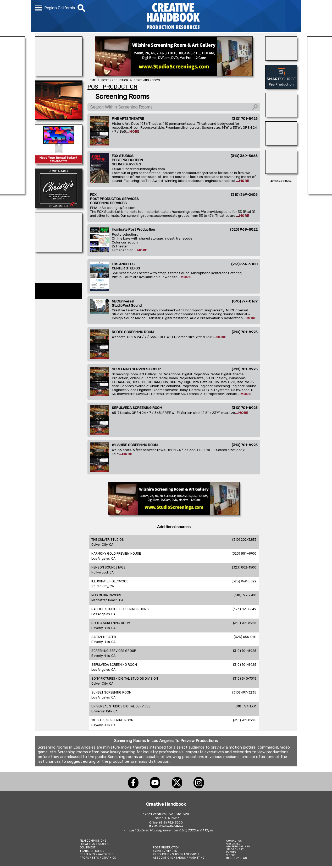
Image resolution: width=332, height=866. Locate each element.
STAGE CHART (235, 849)
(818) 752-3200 (171, 822)
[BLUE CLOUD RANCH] (58, 250)
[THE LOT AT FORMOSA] (281, 59)
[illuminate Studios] (58, 74)
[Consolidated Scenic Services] (281, 115)
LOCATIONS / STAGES (94, 844)
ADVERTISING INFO (238, 846)
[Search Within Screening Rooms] (173, 107)
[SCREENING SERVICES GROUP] (58, 118)
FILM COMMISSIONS (93, 840)
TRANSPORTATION (92, 851)
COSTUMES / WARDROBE (96, 854)
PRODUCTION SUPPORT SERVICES (176, 854)
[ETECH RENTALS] (58, 162)
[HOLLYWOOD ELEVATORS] (281, 144)
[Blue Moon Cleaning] (281, 172)
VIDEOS (230, 855)
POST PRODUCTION (166, 847)
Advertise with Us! (281, 181)
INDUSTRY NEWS (236, 858)
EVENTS (231, 852)
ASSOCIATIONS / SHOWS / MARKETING (178, 857)
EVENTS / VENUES (165, 851)
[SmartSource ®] (281, 87)
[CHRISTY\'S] (58, 206)
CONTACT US (234, 840)
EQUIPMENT (88, 847)
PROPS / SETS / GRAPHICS (98, 857)
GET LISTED (233, 843)
